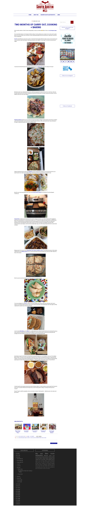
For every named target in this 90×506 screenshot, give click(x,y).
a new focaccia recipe (37, 192)
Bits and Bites (41, 453)
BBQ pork (42, 467)
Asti (45, 462)
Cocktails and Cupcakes (46, 463)
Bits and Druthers (47, 468)
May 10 (19, 469)
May (18, 467)
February (19, 480)
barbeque (45, 464)
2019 (17, 484)
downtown (46, 456)
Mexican (46, 455)
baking (26, 437)
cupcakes (49, 464)
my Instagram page (53, 30)
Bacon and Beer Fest (51, 467)
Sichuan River (17, 218)
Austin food (40, 462)
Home (30, 14)
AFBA (44, 462)
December (19, 458)
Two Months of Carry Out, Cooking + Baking (36, 26)
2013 (17, 494)
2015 (17, 491)
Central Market (49, 459)
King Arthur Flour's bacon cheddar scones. (35, 250)
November (19, 460)
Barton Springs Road (50, 458)
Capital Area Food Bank (40, 459)
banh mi (41, 464)
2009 (17, 502)
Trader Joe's (39, 66)
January (19, 481)
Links (58, 14)
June (18, 465)
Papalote (30, 171)
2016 (17, 489)
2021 (17, 455)
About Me (36, 14)
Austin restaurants (21, 437)
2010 (17, 500)
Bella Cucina (42, 468)
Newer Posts (18, 443)
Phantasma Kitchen (18, 119)
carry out (28, 437)
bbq (43, 456)
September (19, 462)
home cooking (44, 437)
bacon (53, 459)
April (18, 476)
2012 (17, 496)
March (18, 478)
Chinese (50, 456)
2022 (17, 453)
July (18, 464)
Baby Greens (46, 467)
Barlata (48, 462)
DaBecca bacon (25, 251)
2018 (17, 485)
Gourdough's (37, 467)
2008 (17, 503)
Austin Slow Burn (41, 465)
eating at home (39, 437)
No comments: (32, 436)
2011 (17, 498)
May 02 (19, 474)
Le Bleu (27, 331)
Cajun (51, 462)
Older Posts (54, 443)
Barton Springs (37, 468)
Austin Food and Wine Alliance (41, 460)
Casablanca (52, 465)
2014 (17, 493)
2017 (17, 487)
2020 (17, 457)
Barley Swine (47, 465)
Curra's (25, 303)
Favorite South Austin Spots (48, 14)
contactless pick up (33, 437)
